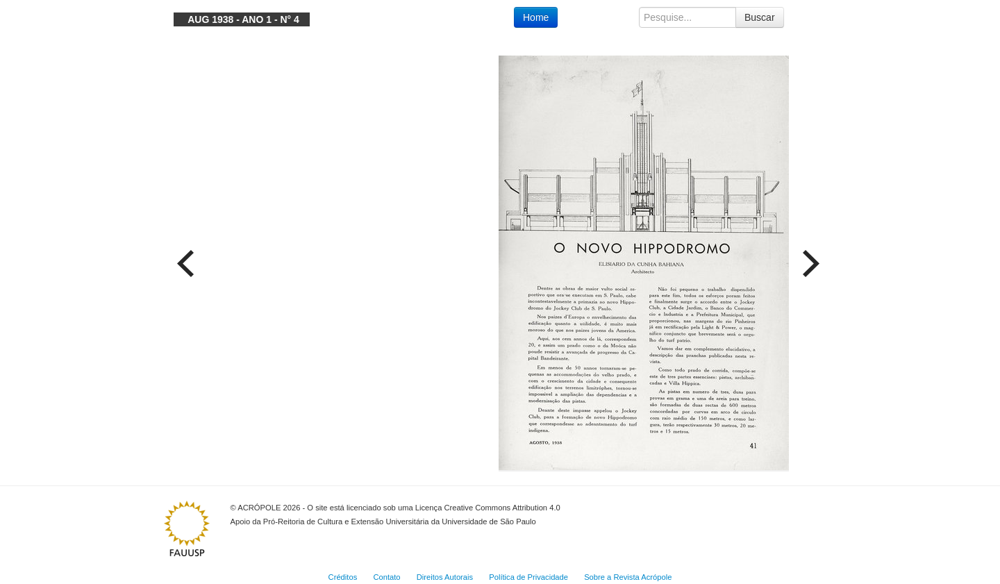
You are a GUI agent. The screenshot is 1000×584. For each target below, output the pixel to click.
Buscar (759, 17)
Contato (386, 577)
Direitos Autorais (445, 577)
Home (536, 17)
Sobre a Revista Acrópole (628, 577)
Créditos (343, 577)
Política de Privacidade (528, 577)
